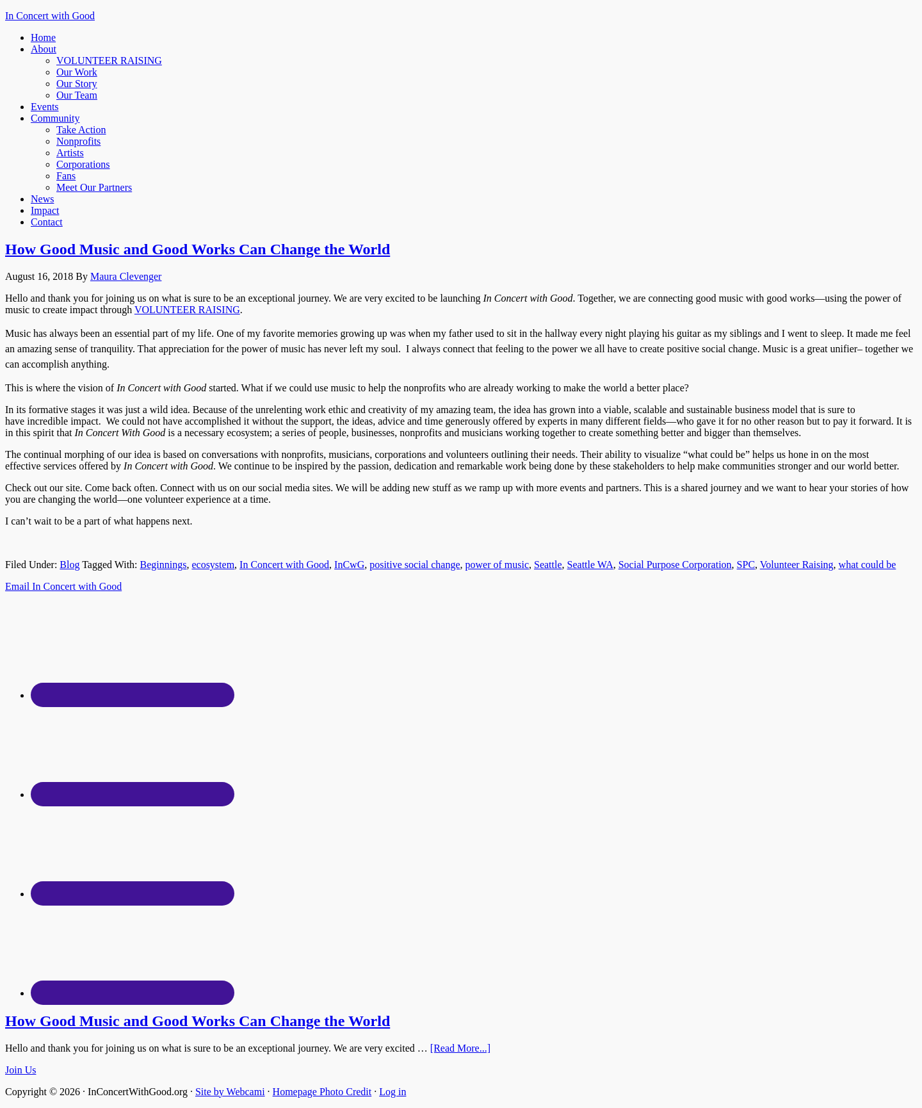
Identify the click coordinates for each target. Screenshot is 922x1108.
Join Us (20, 1069)
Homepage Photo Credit (322, 1091)
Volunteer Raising (797, 564)
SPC (746, 564)
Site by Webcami (230, 1091)
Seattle (548, 564)
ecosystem (212, 564)
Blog (69, 564)
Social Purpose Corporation (675, 564)
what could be (867, 564)
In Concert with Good (50, 15)
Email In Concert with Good (63, 586)
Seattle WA (590, 564)
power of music (497, 564)
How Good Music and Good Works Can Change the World (197, 249)
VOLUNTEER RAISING (187, 309)
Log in (392, 1091)
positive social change (414, 564)
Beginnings (163, 564)
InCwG (349, 564)
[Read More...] (460, 1048)
